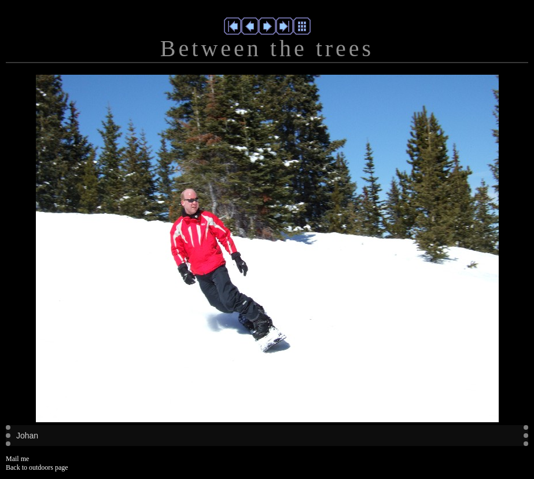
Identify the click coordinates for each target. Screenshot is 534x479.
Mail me (17, 459)
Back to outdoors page (37, 467)
